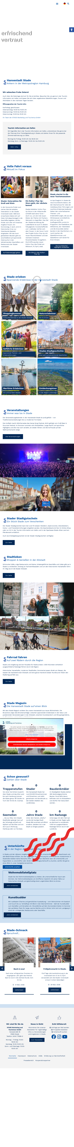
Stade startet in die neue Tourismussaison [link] (60, 195)
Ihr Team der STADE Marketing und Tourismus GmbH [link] (21, 117)
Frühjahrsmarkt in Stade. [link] (54, 989)
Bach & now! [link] (19, 989)
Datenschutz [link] (32, 1076)
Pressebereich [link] (29, 1081)
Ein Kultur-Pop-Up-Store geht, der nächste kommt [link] (36, 203)
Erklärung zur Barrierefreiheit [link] (54, 1076)
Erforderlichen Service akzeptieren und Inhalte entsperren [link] (31, 765)
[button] (57, 3)
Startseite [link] (12, 1076)
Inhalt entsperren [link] (31, 759)
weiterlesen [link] (19, 1008)
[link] (71, 29)
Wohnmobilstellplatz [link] (22, 892)
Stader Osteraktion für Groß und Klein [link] (11, 202)
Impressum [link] (22, 1076)
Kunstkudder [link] (17, 917)
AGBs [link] (40, 1076)
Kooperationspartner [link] (42, 1081)
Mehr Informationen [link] (31, 755)
